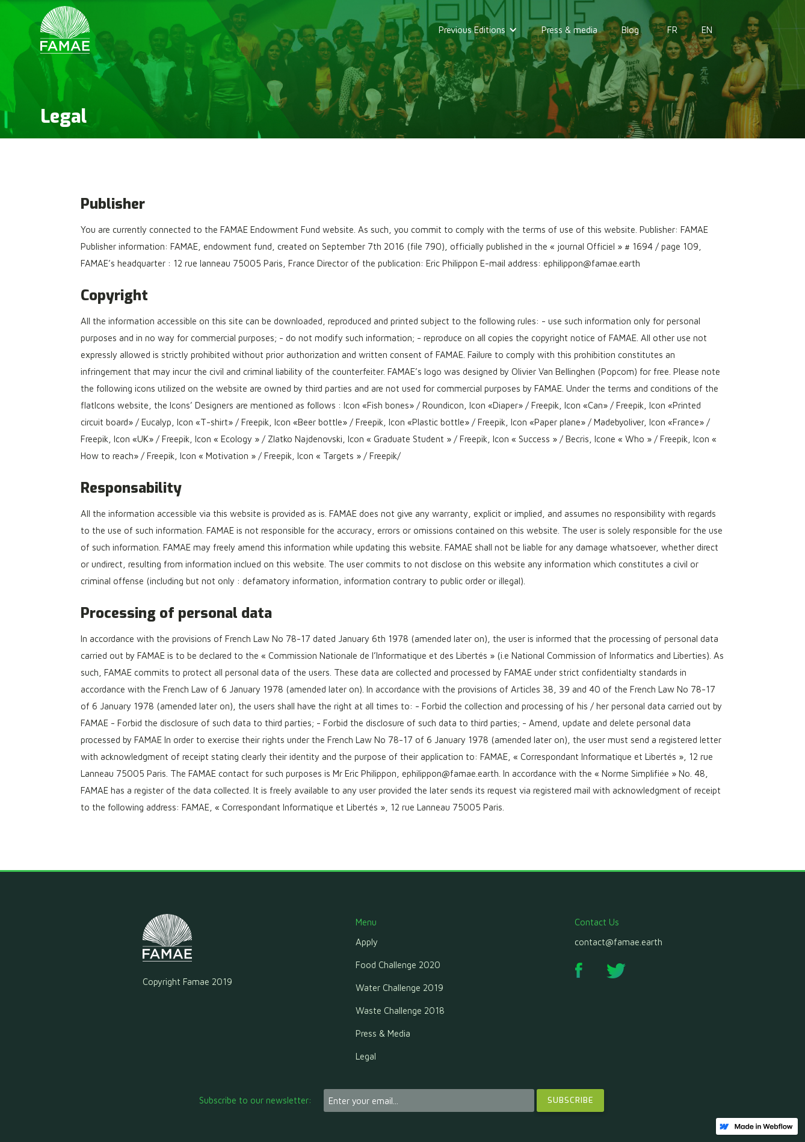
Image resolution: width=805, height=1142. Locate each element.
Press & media (569, 30)
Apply (367, 942)
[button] (478, 30)
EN (707, 30)
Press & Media (383, 1033)
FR (672, 30)
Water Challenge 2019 (399, 988)
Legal (366, 1056)
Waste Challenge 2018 (400, 1010)
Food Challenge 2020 (398, 965)
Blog (630, 30)
